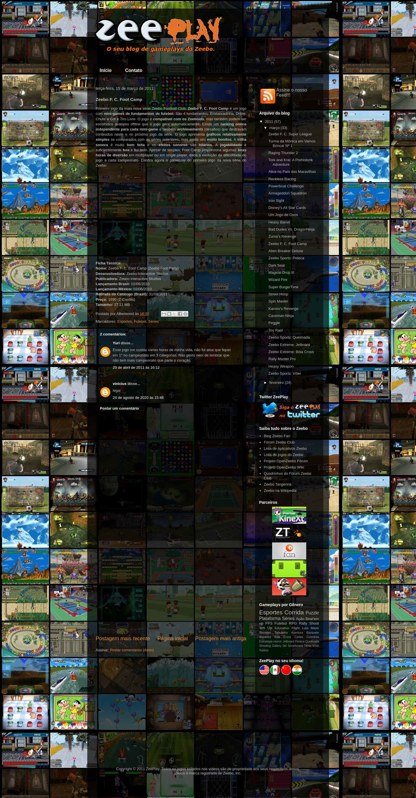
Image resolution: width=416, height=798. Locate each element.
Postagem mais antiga (221, 638)
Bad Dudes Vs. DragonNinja (291, 229)
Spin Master (278, 301)
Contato (133, 70)
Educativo (282, 628)
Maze (315, 628)
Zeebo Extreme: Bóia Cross (291, 352)
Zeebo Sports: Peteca (286, 258)
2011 (269, 121)
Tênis (307, 645)
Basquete (313, 632)
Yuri (116, 343)
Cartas (299, 637)
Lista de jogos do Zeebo (283, 455)
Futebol (140, 321)
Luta (305, 628)
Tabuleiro (281, 632)
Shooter (265, 632)
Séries (153, 321)
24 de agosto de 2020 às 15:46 (138, 397)
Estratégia (266, 641)
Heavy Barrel (279, 222)
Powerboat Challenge (286, 186)
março (274, 128)
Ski (285, 645)
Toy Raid (275, 330)
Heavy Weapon (281, 366)
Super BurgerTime (283, 287)
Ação (300, 619)
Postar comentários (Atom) (132, 650)
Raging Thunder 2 (283, 153)
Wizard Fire (277, 279)
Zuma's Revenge (282, 236)
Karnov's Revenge (283, 308)
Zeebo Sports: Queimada (289, 337)
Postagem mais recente (123, 638)
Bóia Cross (282, 637)
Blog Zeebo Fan (277, 436)
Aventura (297, 632)
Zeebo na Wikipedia (280, 490)
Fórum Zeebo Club (279, 442)
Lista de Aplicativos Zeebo (285, 448)
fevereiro (276, 382)
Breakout (265, 637)
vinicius (120, 384)
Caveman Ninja (281, 316)
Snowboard (295, 645)
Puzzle (312, 612)
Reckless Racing (282, 179)
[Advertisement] (171, 588)
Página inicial (172, 638)
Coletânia (313, 637)
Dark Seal (276, 265)
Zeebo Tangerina (277, 484)
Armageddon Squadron (287, 193)
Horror (278, 641)
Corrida (294, 612)
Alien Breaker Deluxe (285, 251)
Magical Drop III (281, 272)
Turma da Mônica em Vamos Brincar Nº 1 (291, 143)
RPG (293, 623)
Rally (303, 623)
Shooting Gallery (270, 645)
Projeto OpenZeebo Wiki (284, 467)
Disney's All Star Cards (287, 208)
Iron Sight (276, 200)
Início (106, 70)
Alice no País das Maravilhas (292, 171)
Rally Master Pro (282, 359)
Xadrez (264, 650)
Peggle (274, 323)
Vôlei (315, 645)
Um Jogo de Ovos (283, 215)
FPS (268, 623)
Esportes (124, 321)
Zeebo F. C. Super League (290, 134)
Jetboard (288, 641)
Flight (295, 628)
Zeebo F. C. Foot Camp (287, 244)
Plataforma (270, 618)
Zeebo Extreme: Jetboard (289, 345)
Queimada (312, 641)
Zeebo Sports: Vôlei (284, 373)
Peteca (299, 641)
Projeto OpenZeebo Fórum (286, 461)
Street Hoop (278, 294)
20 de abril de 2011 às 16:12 (136, 367)
